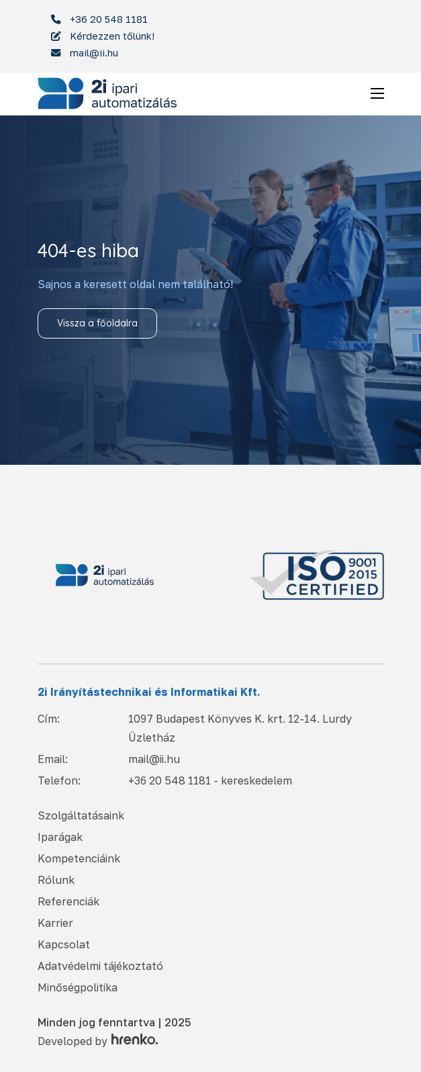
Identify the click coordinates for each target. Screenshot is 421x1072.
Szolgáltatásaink (81, 815)
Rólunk (56, 880)
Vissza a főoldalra (97, 323)
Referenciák (68, 901)
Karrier (55, 923)
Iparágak (60, 837)
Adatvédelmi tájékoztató (100, 966)
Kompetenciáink (79, 858)
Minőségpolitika (78, 987)
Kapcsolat (64, 944)
